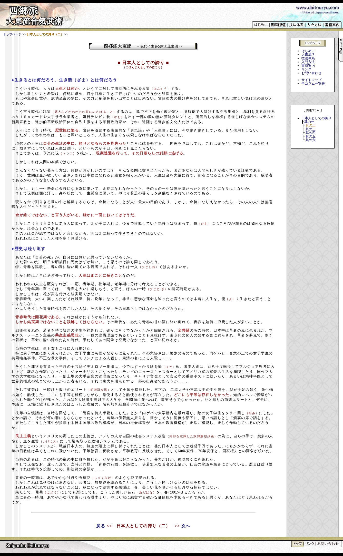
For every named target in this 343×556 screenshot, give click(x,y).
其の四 (311, 133)
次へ (185, 526)
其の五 (311, 136)
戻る (100, 526)
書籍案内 (308, 65)
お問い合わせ (311, 73)
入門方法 (308, 62)
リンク (306, 69)
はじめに (308, 51)
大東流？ (308, 54)
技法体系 (308, 58)
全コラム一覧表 (313, 83)
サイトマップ (311, 80)
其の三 (311, 129)
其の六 (311, 140)
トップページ (12, 34)
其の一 (309, 122)
